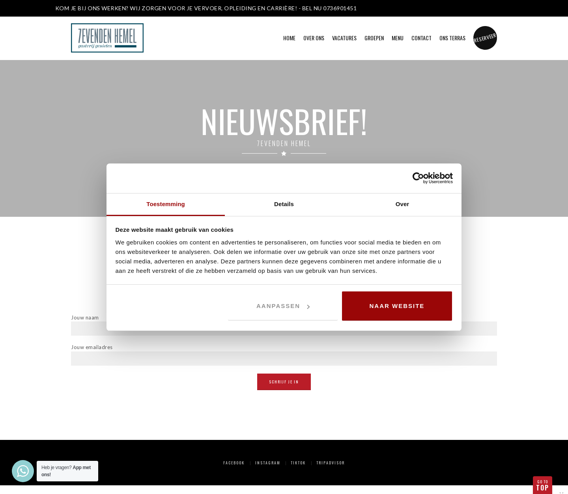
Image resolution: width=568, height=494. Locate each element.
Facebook (234, 463)
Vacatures (344, 38)
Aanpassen (283, 305)
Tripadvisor (330, 463)
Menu (398, 38)
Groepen (374, 38)
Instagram (267, 463)
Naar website (397, 305)
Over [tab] (402, 204)
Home (289, 38)
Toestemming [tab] (165, 204)
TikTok (298, 463)
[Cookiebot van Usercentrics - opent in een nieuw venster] (418, 178)
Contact (421, 38)
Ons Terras (452, 38)
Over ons (313, 38)
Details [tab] (284, 204)
